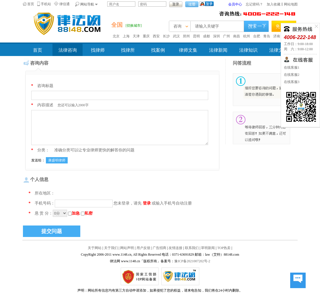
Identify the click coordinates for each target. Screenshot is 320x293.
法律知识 (248, 50)
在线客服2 (291, 75)
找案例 (158, 50)
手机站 (46, 4)
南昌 (236, 36)
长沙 (166, 36)
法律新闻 (218, 50)
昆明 (196, 36)
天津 (136, 36)
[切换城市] (134, 26)
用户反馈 (143, 248)
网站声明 (127, 248)
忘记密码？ (254, 4)
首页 (30, 4)
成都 (206, 36)
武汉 (176, 36)
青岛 (266, 36)
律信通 (64, 4)
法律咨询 (67, 50)
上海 (126, 36)
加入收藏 (273, 4)
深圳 (216, 36)
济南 (276, 36)
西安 (156, 36)
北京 (116, 36)
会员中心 (235, 4)
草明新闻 (208, 248)
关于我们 (111, 248)
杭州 (246, 36)
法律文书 (278, 50)
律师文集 (188, 50)
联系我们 (192, 248)
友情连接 (175, 248)
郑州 (186, 36)
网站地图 (291, 4)
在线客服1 (291, 67)
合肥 (256, 36)
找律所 (128, 50)
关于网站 (95, 248)
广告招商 (159, 248)
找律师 (98, 50)
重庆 (146, 36)
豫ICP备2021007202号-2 (192, 261)
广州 (226, 36)
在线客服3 (291, 82)
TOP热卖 (224, 248)
